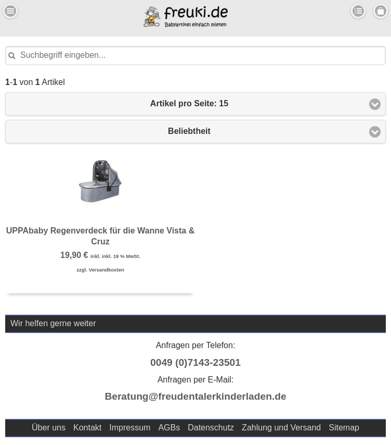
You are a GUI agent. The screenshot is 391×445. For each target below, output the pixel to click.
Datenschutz (211, 427)
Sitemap (344, 427)
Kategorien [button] (358, 11)
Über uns (49, 427)
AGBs (169, 427)
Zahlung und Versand (281, 427)
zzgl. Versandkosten (100, 270)
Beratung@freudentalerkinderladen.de (195, 396)
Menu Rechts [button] (380, 11)
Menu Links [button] (10, 11)
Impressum (129, 427)
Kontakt (87, 427)
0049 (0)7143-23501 (195, 362)
